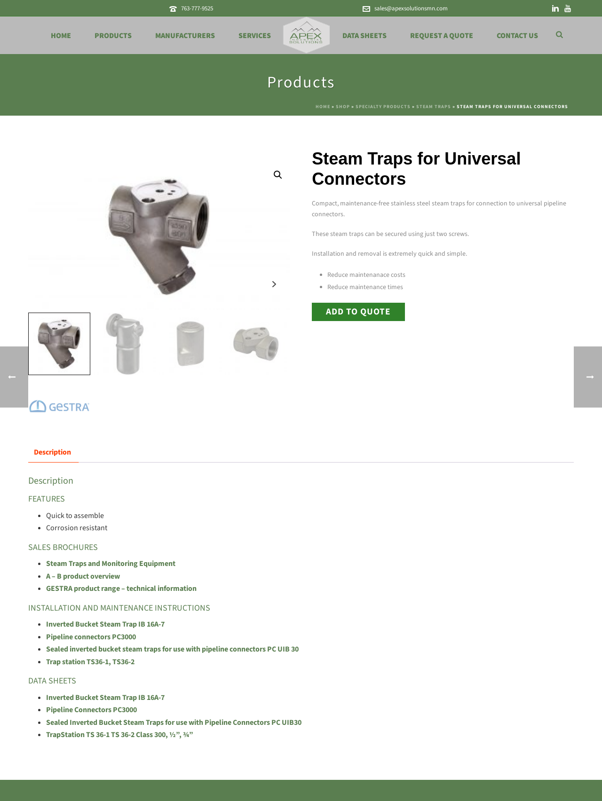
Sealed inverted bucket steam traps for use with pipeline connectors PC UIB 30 (172, 649)
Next (274, 284)
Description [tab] (52, 452)
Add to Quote (358, 311)
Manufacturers (185, 36)
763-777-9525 (197, 8)
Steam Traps (433, 106)
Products (113, 36)
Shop (343, 106)
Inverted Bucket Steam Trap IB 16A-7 (105, 624)
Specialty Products (383, 106)
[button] (277, 174)
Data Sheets (364, 36)
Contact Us (517, 36)
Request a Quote (441, 36)
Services (254, 36)
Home (61, 36)
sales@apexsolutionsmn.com (411, 8)
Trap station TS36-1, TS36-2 (90, 662)
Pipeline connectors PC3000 (91, 637)
